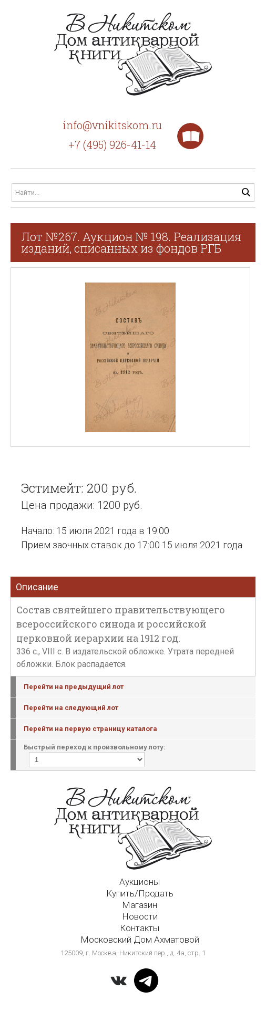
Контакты (139, 928)
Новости (140, 916)
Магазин (139, 905)
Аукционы (139, 882)
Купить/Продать (139, 893)
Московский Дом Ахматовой (139, 939)
